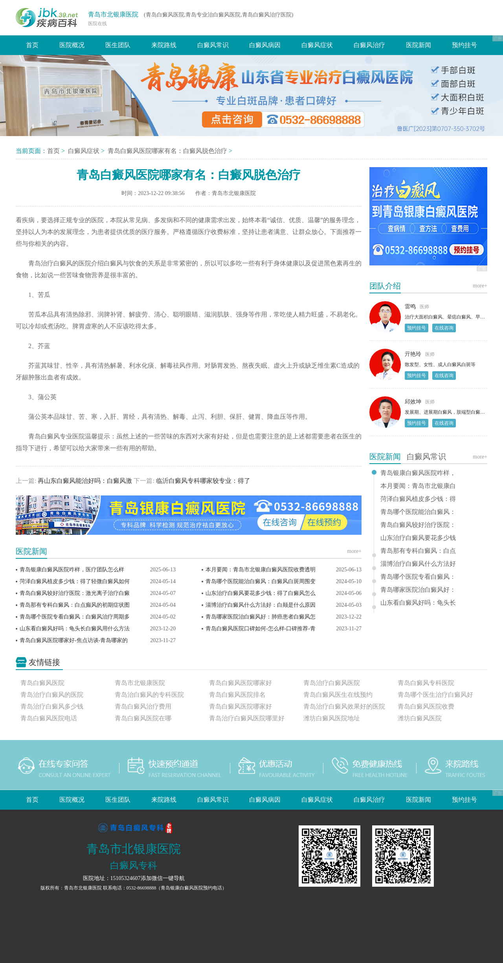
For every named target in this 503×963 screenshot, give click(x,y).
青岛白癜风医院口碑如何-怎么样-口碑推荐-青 (261, 629)
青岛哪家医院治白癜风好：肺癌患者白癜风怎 (261, 617)
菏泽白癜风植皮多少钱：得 (418, 499)
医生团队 (117, 45)
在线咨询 (444, 328)
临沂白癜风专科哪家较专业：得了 (202, 480)
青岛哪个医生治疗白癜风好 (435, 694)
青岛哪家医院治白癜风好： (418, 590)
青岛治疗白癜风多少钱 (51, 706)
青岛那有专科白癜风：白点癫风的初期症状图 (75, 605)
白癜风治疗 (369, 45)
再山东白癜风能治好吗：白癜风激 (85, 480)
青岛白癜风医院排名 (237, 694)
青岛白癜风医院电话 (48, 718)
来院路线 (163, 45)
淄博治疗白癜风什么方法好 (418, 564)
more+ (354, 551)
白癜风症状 (317, 45)
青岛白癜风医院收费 (426, 706)
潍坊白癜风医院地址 (331, 718)
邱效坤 (413, 402)
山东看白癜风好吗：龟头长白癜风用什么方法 (75, 629)
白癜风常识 (213, 45)
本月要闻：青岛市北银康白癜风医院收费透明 (261, 570)
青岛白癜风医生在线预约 (338, 694)
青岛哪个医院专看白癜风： (418, 577)
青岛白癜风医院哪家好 (240, 682)
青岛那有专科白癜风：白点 (418, 551)
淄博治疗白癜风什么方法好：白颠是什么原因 (261, 605)
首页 (32, 45)
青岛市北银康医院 (113, 14)
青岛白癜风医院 (42, 682)
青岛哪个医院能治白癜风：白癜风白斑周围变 (261, 581)
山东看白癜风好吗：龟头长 (418, 603)
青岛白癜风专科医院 (426, 682)
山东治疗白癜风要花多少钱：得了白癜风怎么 (261, 593)
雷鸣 (410, 306)
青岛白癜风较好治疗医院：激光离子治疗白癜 (75, 593)
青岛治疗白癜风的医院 (51, 694)
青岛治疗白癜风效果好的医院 (344, 706)
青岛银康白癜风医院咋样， (418, 473)
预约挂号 (464, 45)
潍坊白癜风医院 (420, 718)
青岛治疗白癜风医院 (331, 682)
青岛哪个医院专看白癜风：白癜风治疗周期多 (75, 617)
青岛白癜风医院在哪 (143, 718)
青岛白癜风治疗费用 (143, 706)
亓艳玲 (413, 354)
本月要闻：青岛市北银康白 (418, 486)
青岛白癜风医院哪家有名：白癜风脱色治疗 (168, 150)
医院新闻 (418, 45)
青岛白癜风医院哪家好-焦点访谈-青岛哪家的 (74, 640)
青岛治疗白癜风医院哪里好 (247, 718)
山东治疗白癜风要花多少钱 (418, 538)
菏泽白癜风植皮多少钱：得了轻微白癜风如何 (75, 581)
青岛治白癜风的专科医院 (149, 694)
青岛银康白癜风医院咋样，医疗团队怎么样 (72, 570)
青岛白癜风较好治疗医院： (418, 525)
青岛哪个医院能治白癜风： (418, 512)
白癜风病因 (265, 45)
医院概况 (71, 45)
